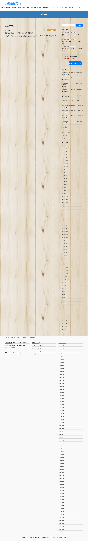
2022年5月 (64, 288)
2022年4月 (64, 291)
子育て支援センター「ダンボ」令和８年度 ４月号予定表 (72, 49)
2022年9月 (64, 276)
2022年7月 (64, 282)
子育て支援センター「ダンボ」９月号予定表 (72, 121)
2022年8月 (64, 279)
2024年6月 (64, 214)
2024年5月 (64, 217)
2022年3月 (64, 294)
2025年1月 (64, 193)
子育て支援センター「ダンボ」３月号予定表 (72, 89)
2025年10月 (65, 166)
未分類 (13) (34, 354)
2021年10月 (65, 309)
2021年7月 (64, 318)
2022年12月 (65, 267)
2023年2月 (64, 261)
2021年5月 (64, 324)
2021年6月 (64, 321)
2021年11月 (65, 306)
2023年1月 (64, 264)
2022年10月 (65, 273)
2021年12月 (65, 303)
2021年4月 (64, 326)
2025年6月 (64, 178)
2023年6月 (64, 249)
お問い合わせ (32, 337)
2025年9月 (64, 169)
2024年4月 (64, 220)
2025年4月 (64, 184)
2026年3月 (64, 151)
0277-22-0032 (11, 347)
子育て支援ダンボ (51, 30)
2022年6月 (64, 285)
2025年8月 (64, 172)
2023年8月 (64, 243)
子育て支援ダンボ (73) (37, 351)
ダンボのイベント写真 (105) (38, 345)
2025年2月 (64, 190)
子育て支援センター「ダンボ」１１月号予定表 (72, 110)
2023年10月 (65, 237)
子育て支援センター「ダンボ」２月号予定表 (72, 95)
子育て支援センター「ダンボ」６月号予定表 (19, 33)
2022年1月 (64, 300)
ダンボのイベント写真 (67, 130)
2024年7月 (64, 211)
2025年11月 (65, 163)
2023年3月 (64, 258)
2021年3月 (64, 329)
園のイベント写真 (66, 133)
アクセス (25, 337)
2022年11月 (65, 270)
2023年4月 (64, 255)
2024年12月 (65, 196)
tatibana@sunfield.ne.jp (14, 353)
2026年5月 (64, 145)
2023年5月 (64, 252)
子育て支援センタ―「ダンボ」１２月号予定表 (72, 105)
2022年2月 (64, 297)
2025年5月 (64, 181)
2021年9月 (64, 312)
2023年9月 (64, 240)
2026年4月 (64, 148)
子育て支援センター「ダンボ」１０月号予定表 (72, 116)
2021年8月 (64, 315)
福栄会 (7, 337)
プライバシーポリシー (16, 337)
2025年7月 (64, 175)
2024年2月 (64, 226)
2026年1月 (64, 157)
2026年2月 (64, 154)
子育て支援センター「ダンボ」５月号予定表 (72, 42)
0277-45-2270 (11, 350)
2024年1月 (64, 229)
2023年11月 (65, 234)
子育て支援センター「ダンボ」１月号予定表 (72, 100)
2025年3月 (64, 187)
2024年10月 (65, 202)
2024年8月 (64, 208)
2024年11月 (65, 199)
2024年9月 (64, 205)
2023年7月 (64, 246)
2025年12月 (65, 160)
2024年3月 (64, 223)
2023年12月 (65, 231)
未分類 (63, 138)
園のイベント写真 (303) (37, 348)
